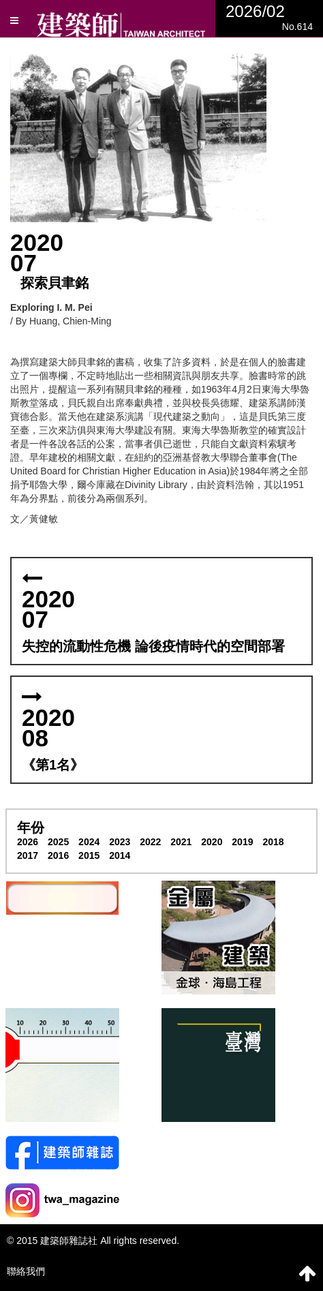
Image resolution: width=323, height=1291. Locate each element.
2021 (180, 841)
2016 (58, 855)
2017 (27, 855)
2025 (58, 841)
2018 (272, 841)
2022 (150, 841)
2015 (88, 855)
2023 (119, 841)
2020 (211, 841)
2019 (242, 841)
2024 (88, 841)
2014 (119, 855)
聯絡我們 (26, 1271)
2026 (27, 841)
